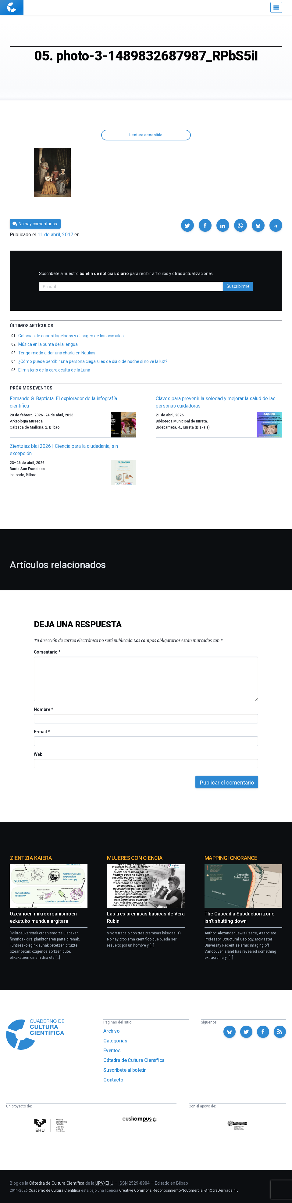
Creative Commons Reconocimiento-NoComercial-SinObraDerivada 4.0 (179, 1190)
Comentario (47, 652)
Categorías (115, 1041)
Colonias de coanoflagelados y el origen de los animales (71, 335)
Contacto (113, 1080)
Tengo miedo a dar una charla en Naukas (56, 352)
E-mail (41, 731)
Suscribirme (238, 286)
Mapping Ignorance (231, 858)
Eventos (111, 1050)
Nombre (43, 709)
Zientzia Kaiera (31, 858)
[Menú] (276, 7)
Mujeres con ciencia (134, 858)
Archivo (111, 1031)
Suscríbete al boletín (125, 1070)
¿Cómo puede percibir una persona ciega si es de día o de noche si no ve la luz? (92, 361)
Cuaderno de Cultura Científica (54, 1190)
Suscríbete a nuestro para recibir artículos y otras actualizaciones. (126, 273)
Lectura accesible (145, 134)
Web (38, 754)
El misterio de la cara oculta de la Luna (54, 370)
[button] (187, 225)
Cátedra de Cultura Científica (133, 1060)
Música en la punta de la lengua (48, 344)
